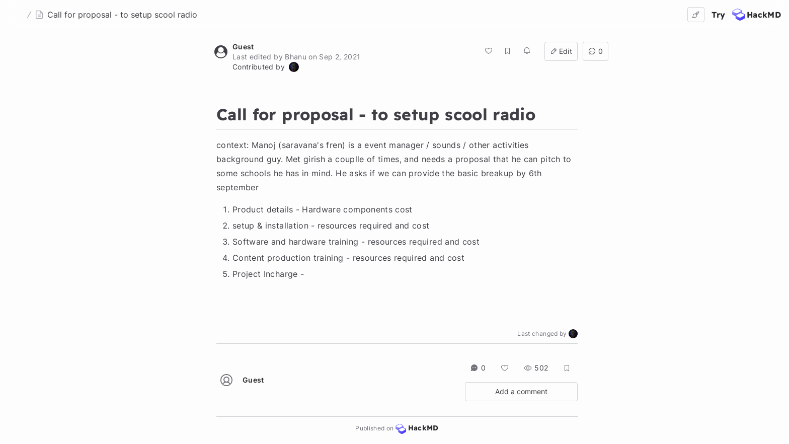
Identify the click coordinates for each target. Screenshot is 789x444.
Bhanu (295, 56)
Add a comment (521, 391)
